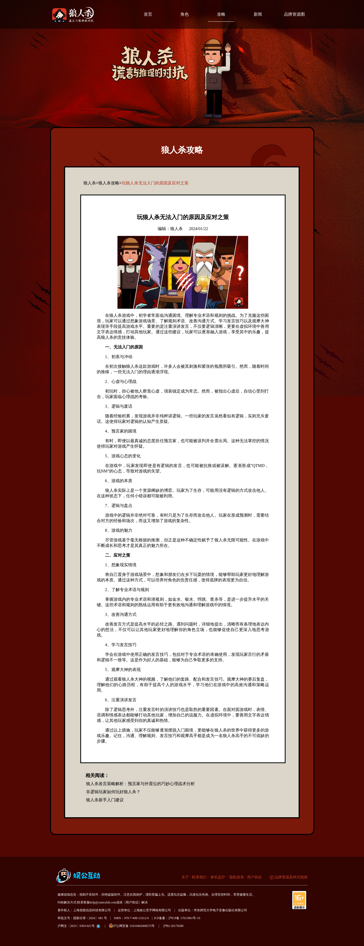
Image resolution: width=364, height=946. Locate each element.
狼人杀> (90, 183)
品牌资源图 (294, 14)
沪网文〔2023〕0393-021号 (76, 926)
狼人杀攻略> (110, 183)
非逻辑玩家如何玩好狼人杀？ (113, 792)
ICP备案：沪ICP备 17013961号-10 (177, 918)
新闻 (258, 14)
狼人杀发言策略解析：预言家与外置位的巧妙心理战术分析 (140, 783)
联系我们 (199, 877)
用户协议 (254, 877)
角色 (184, 14)
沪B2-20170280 (173, 926)
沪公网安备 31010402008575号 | (135, 925)
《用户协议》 (132, 902)
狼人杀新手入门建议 (105, 800)
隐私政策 (236, 877)
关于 (185, 877)
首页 (148, 14)
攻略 (221, 14)
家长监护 (217, 877)
